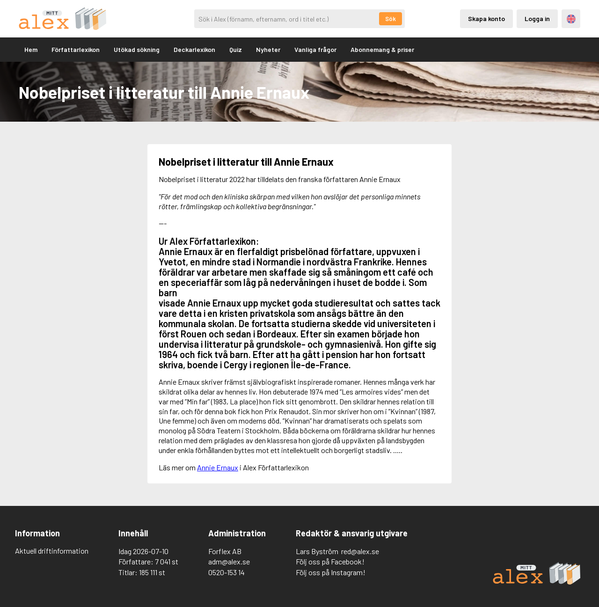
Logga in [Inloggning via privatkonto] (537, 18)
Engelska (571, 19)
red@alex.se (360, 551)
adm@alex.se (229, 561)
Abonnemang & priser (382, 49)
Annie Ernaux (217, 467)
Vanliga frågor (315, 49)
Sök (390, 18)
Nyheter (268, 49)
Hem (30, 49)
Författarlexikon (75, 49)
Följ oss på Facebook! (330, 561)
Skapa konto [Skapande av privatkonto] (486, 18)
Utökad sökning (137, 49)
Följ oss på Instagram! (330, 572)
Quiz (235, 49)
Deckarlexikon (194, 49)
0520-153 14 (226, 572)
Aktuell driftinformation (51, 550)
